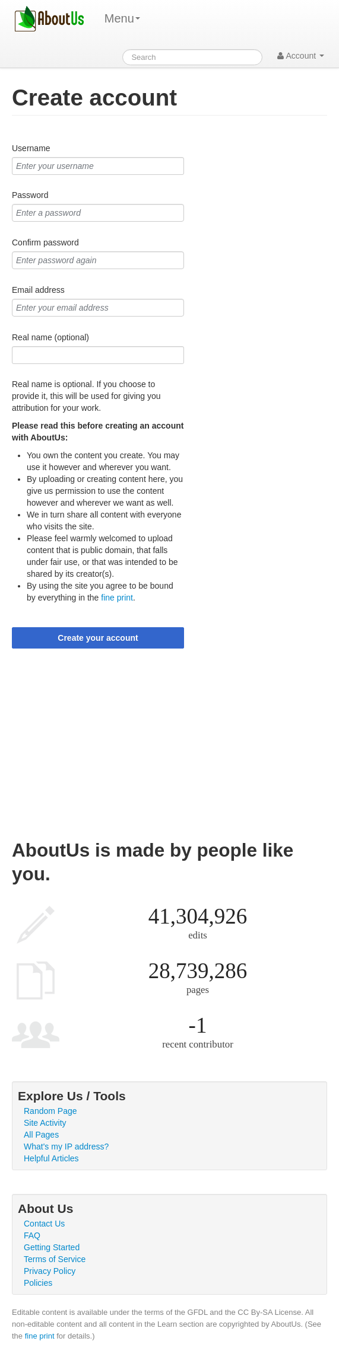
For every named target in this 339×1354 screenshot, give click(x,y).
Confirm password (45, 242)
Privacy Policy (49, 1271)
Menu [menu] (122, 18)
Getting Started (52, 1247)
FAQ (32, 1235)
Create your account (98, 638)
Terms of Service (54, 1259)
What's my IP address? (66, 1146)
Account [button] (300, 55)
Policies (38, 1283)
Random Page (50, 1111)
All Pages (41, 1134)
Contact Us (44, 1223)
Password (30, 195)
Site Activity (45, 1123)
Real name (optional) (50, 337)
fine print (117, 597)
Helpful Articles (51, 1158)
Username (31, 148)
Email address (38, 290)
